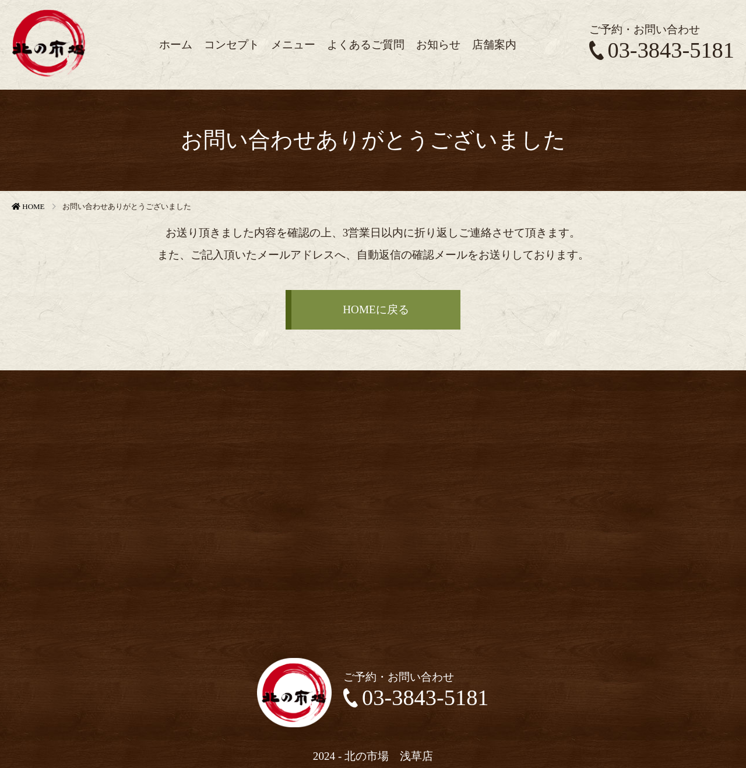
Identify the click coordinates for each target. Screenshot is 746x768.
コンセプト (231, 44)
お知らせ (438, 44)
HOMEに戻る (376, 309)
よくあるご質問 (365, 44)
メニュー (293, 44)
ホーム (175, 44)
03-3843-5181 (661, 50)
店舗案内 (494, 44)
